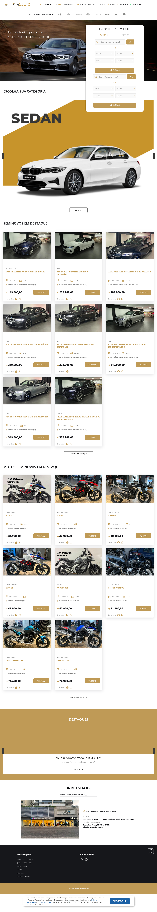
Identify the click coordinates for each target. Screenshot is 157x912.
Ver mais (41, 292)
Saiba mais (78, 770)
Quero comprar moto (24, 863)
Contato (19, 870)
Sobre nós (20, 873)
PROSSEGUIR (120, 901)
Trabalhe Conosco (23, 877)
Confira (78, 210)
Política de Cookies (44, 902)
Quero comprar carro (24, 860)
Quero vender (22, 866)
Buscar (115, 70)
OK (130, 42)
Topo (150, 851)
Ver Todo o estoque (78, 454)
